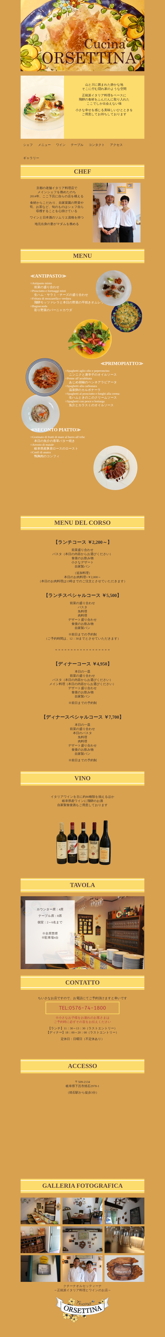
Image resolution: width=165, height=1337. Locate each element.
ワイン (61, 145)
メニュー (44, 145)
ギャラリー (31, 158)
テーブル (77, 145)
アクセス (116, 145)
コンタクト (97, 145)
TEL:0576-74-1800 (82, 1008)
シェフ (28, 145)
